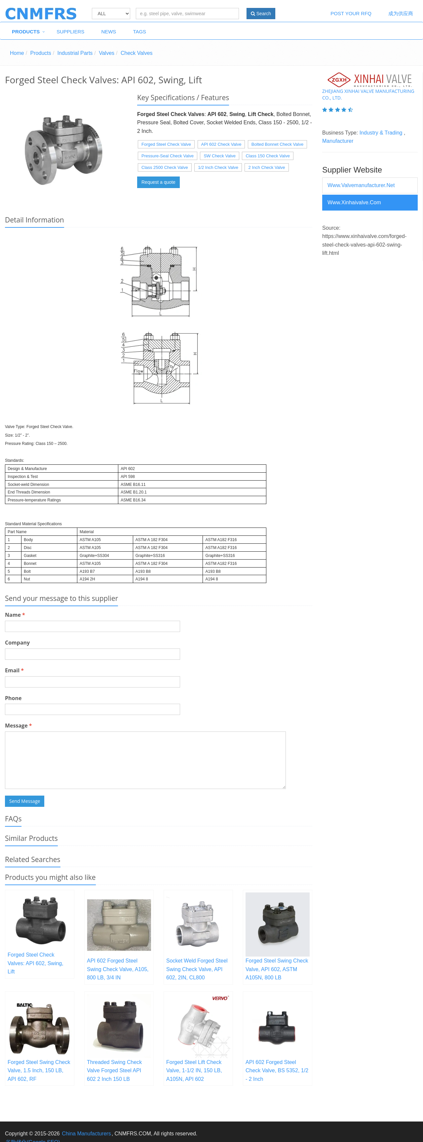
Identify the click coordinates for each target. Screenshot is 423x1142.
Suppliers (70, 31)
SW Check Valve (220, 155)
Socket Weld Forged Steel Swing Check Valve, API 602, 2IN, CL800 (197, 969)
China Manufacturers (86, 1133)
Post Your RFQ (350, 13)
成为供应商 (400, 13)
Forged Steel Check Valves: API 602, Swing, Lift (35, 963)
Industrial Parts (75, 53)
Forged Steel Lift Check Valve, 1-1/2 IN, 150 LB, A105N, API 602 (194, 1070)
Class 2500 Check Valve (164, 167)
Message (18, 725)
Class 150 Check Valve (267, 155)
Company (17, 642)
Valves (106, 53)
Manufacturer (337, 141)
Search (261, 13)
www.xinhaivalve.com (354, 202)
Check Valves (137, 53)
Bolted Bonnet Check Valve (277, 144)
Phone (13, 698)
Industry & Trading (381, 133)
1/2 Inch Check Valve (218, 167)
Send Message (24, 801)
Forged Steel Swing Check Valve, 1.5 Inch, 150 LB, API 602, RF (39, 1070)
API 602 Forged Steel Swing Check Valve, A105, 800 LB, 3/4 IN (117, 969)
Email (14, 670)
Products (26, 31)
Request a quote (158, 182)
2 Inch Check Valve (266, 167)
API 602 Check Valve (221, 144)
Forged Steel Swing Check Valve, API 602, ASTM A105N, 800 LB (277, 969)
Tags (139, 31)
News (108, 31)
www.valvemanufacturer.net (361, 185)
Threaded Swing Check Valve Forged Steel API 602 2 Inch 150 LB (114, 1070)
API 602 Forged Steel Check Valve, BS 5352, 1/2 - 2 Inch (277, 1070)
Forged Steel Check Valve (166, 144)
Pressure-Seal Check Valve (167, 155)
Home (17, 53)
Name (15, 614)
